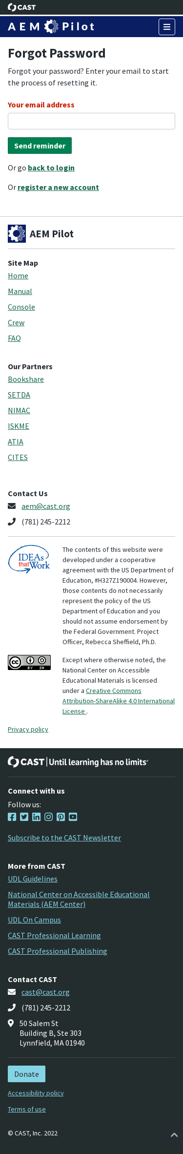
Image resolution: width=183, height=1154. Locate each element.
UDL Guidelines (33, 878)
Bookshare (26, 379)
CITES (18, 457)
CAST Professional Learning (54, 935)
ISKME (18, 426)
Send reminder (39, 145)
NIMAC (19, 410)
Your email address (41, 104)
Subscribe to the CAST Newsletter (64, 837)
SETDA (19, 394)
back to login (51, 167)
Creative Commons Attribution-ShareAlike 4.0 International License (118, 700)
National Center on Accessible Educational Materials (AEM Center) (79, 899)
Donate (26, 1074)
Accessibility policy (36, 1093)
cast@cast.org (45, 992)
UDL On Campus (34, 919)
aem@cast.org (45, 506)
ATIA (15, 441)
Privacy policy (28, 729)
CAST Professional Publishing (57, 951)
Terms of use (27, 1109)
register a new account (58, 187)
